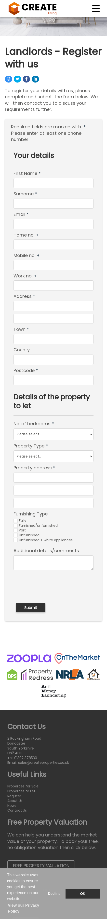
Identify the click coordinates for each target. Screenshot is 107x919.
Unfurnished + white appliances (46, 540)
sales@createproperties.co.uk (43, 762)
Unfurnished (29, 535)
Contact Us (17, 810)
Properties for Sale (23, 786)
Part (22, 530)
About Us (15, 800)
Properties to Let (21, 791)
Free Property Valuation (41, 866)
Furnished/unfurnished (38, 525)
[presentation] (48, 586)
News (11, 805)
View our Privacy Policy (23, 908)
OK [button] (82, 894)
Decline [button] (54, 894)
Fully (22, 520)
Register (14, 796)
